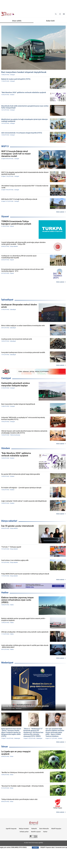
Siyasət (5, 216)
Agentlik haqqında (11, 828)
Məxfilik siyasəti (36, 831)
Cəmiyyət (6, 378)
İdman (4, 746)
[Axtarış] (55, 14)
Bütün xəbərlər (60, 212)
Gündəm (5, 448)
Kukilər (45, 831)
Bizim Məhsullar (44, 828)
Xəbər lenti (50, 21)
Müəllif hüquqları (56, 828)
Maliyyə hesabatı (24, 828)
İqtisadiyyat (7, 299)
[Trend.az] (7, 14)
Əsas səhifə (16, 21)
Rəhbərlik (34, 828)
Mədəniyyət (7, 662)
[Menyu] (64, 14)
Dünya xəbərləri (9, 521)
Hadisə (4, 592)
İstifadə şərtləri (24, 831)
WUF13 (5, 146)
